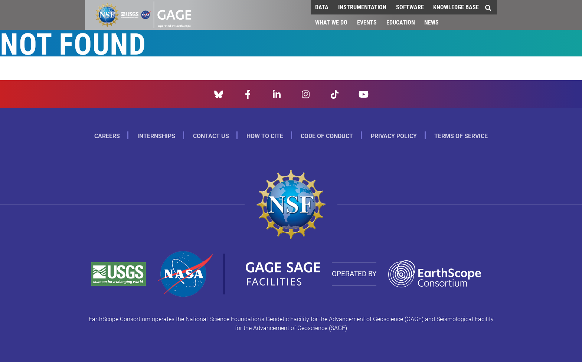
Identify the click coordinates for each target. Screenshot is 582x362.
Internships (156, 136)
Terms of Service (461, 136)
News (431, 22)
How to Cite (264, 136)
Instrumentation (362, 7)
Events (367, 22)
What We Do (331, 22)
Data (321, 7)
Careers (107, 136)
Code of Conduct (327, 136)
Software (410, 7)
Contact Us (211, 136)
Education (400, 22)
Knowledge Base (456, 7)
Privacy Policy (394, 136)
